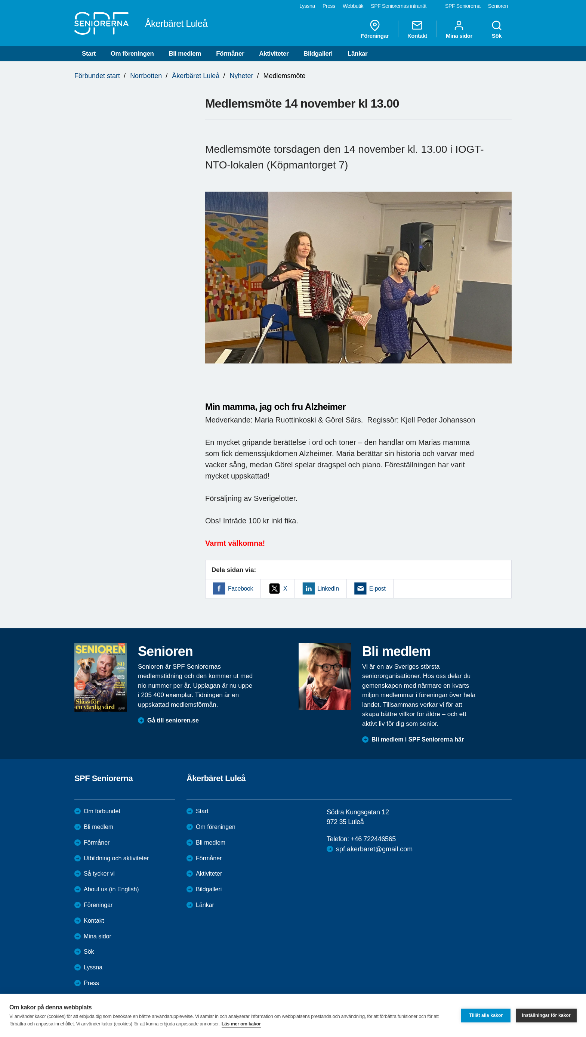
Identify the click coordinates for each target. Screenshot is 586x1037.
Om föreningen (132, 53)
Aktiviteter (274, 53)
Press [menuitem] (329, 6)
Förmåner (230, 53)
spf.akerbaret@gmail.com (374, 849)
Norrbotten (146, 75)
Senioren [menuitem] (498, 6)
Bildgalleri (318, 53)
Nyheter (241, 75)
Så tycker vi (99, 873)
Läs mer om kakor (241, 1024)
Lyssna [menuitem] (307, 6)
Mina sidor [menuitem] (459, 29)
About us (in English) (111, 889)
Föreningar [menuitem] (375, 29)
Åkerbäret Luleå (195, 75)
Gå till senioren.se (173, 720)
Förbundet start (97, 75)
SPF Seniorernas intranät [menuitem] (398, 6)
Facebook (240, 588)
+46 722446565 (373, 839)
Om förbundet (102, 811)
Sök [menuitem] (496, 29)
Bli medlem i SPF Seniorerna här (417, 739)
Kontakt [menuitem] (417, 29)
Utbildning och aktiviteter (116, 858)
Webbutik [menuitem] (353, 6)
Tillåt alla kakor (486, 1015)
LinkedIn (328, 588)
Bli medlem (185, 53)
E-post (377, 588)
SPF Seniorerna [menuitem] (463, 6)
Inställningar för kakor (546, 1015)
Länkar (357, 53)
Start (89, 53)
